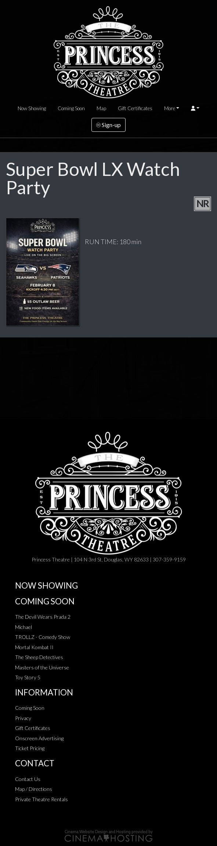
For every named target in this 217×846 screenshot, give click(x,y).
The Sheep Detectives (39, 657)
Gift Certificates (135, 108)
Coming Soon (71, 108)
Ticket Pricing (29, 748)
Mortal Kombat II (34, 647)
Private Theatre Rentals (41, 799)
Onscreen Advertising (39, 738)
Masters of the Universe (42, 667)
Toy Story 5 (27, 677)
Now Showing (32, 108)
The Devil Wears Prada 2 (42, 617)
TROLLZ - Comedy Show (42, 637)
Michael (23, 627)
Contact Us (27, 779)
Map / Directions (33, 789)
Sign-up (108, 124)
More (169, 108)
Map (101, 108)
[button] (195, 108)
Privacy (23, 718)
